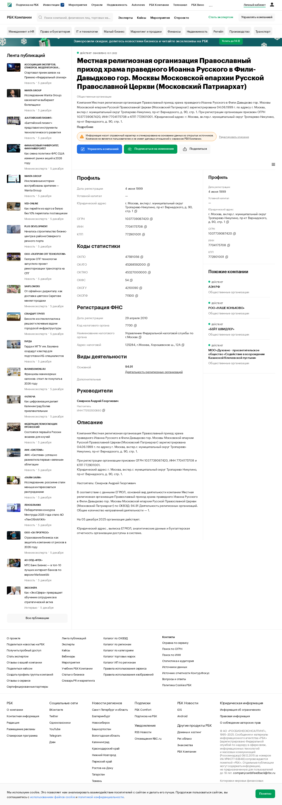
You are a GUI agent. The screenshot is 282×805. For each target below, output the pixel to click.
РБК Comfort (143, 709)
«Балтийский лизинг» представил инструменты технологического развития (42, 127)
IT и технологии (87, 31)
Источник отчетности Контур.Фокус (186, 672)
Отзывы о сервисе (18, 680)
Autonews (138, 4)
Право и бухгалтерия (55, 31)
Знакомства (185, 744)
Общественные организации (94, 96)
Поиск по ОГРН (172, 648)
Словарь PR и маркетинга (78, 680)
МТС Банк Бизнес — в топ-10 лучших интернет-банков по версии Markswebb (42, 569)
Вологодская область (106, 735)
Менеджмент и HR (21, 31)
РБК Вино (197, 4)
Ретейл (218, 31)
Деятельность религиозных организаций (154, 371)
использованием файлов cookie (52, 796)
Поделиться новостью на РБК (26, 644)
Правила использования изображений (128, 674)
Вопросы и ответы (174, 678)
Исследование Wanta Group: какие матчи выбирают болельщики (43, 99)
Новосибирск (101, 722)
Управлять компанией (256, 17)
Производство (239, 31)
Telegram (55, 735)
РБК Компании (159, 4)
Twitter (53, 716)
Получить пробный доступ (24, 650)
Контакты (168, 637)
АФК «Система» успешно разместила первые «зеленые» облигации (44, 459)
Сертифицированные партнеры (27, 686)
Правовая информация (235, 716)
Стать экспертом (221, 17)
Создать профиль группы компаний (30, 674)
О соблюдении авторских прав (240, 722)
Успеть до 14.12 (231, 41)
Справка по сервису (175, 642)
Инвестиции (53, 5)
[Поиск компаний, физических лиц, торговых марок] (75, 17)
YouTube (55, 728)
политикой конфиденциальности (101, 796)
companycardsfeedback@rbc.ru (254, 772)
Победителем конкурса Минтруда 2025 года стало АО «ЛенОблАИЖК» (44, 514)
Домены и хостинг (189, 731)
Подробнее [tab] (85, 127)
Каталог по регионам (117, 644)
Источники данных (174, 666)
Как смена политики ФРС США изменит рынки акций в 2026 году (44, 158)
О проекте (181, 17)
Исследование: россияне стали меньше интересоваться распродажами (44, 486)
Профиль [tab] (83, 164)
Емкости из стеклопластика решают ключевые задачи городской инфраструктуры (42, 323)
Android (182, 716)
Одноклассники (59, 722)
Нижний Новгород (104, 754)
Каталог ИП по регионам (119, 662)
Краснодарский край (106, 748)
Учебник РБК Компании (77, 668)
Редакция (13, 722)
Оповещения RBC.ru (148, 738)
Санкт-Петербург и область (110, 709)
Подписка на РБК (27, 4)
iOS (179, 709)
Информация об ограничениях (240, 709)
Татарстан (98, 774)
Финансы (174, 31)
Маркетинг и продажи (146, 31)
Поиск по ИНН (171, 654)
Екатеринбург (101, 716)
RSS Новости (143, 731)
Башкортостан (101, 728)
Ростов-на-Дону (102, 767)
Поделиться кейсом (19, 668)
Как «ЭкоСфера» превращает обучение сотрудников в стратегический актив (43, 597)
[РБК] (9, 5)
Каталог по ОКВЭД (115, 638)
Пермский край (102, 761)
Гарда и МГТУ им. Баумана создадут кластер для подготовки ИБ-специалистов (44, 351)
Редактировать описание (234, 137)
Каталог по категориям (118, 650)
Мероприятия (78, 4)
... (211, 4)
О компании (15, 709)
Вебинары (68, 656)
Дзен (52, 741)
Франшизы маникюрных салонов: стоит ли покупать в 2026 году (43, 378)
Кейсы (141, 17)
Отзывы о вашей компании (24, 662)
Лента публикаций (26, 56)
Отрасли (97, 4)
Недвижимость (117, 4)
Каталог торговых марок (119, 656)
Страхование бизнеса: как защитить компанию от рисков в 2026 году (45, 542)
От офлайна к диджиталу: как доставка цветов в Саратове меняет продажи (43, 295)
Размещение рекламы (21, 728)
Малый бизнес (114, 31)
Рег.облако (184, 738)
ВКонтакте (56, 709)
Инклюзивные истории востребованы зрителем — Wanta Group (41, 185)
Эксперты (125, 17)
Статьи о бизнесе (73, 674)
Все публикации (37, 618)
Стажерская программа (22, 735)
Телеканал (180, 4)
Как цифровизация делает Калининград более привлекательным (41, 406)
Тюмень (97, 780)
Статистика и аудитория (178, 660)
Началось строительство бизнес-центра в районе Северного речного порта (45, 236)
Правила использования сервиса (124, 668)
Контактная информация (23, 716)
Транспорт (263, 31)
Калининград (100, 741)
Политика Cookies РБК (177, 684)
